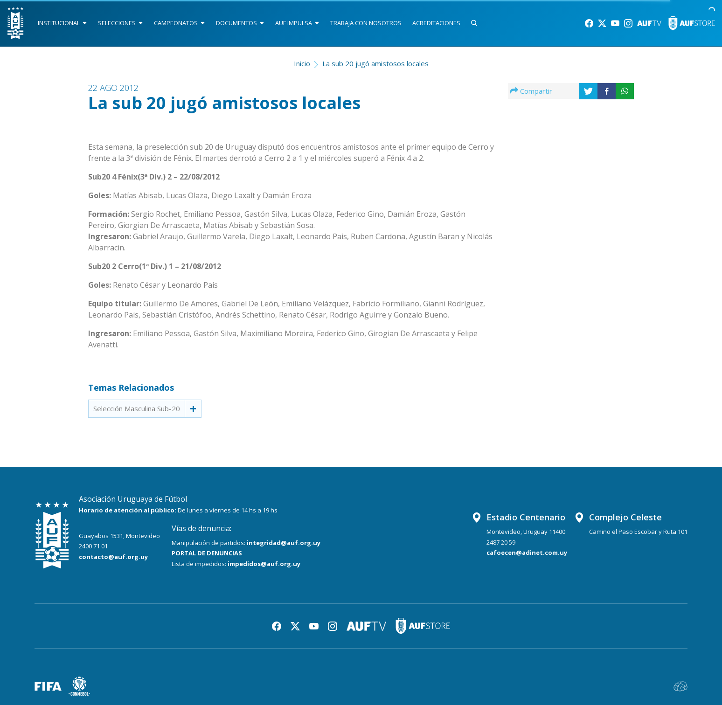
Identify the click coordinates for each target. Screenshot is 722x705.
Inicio (302, 63)
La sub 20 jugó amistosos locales (375, 63)
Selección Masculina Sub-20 (136, 408)
